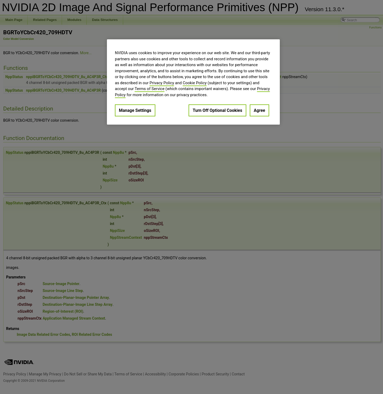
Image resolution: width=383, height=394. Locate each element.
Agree (259, 110)
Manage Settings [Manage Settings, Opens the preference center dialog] (135, 110)
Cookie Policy (195, 83)
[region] (193, 82)
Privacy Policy (161, 83)
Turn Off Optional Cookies (217, 110)
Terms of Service (149, 88)
